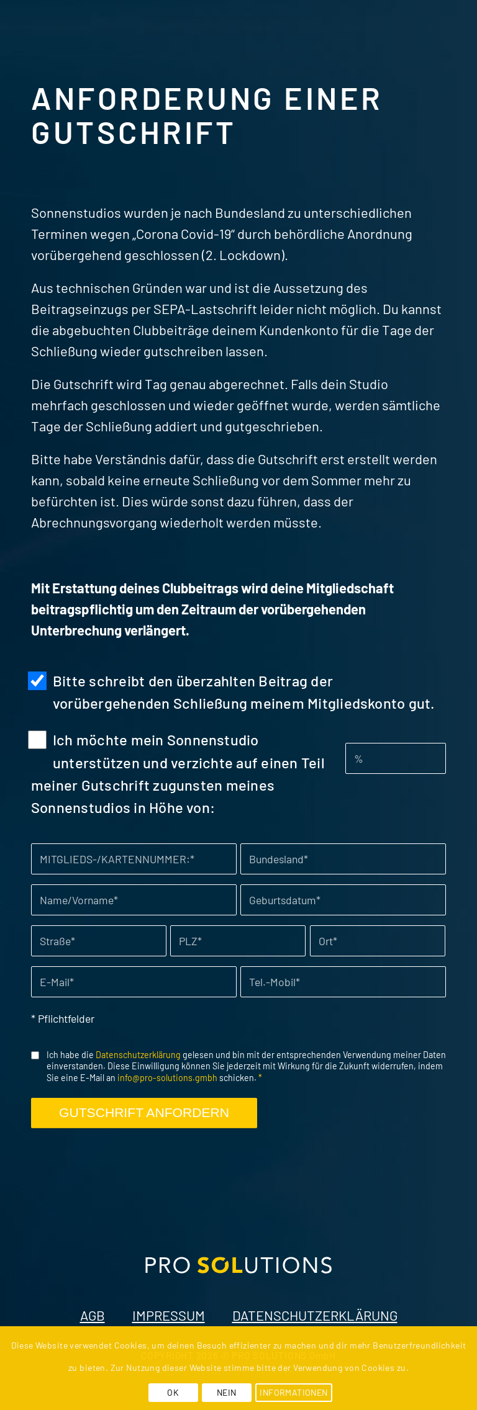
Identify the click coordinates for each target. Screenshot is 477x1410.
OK (173, 1392)
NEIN (227, 1392)
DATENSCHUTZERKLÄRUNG (315, 1315)
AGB (92, 1315)
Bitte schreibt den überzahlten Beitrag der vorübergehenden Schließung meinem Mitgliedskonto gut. (244, 691)
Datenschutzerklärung (138, 1054)
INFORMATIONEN (293, 1392)
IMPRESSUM (168, 1315)
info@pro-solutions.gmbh (167, 1077)
